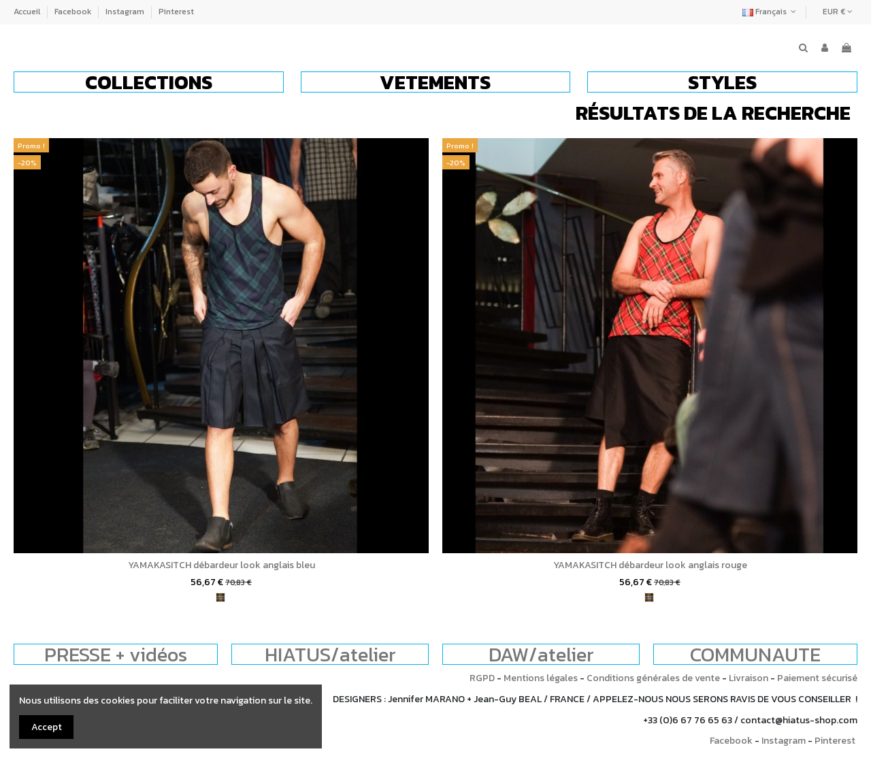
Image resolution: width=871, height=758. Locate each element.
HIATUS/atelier (330, 654)
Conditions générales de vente (653, 678)
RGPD (482, 678)
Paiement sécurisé (817, 678)
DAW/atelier (541, 654)
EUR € (838, 11)
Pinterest (176, 11)
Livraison (748, 678)
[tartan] (220, 597)
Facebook (73, 11)
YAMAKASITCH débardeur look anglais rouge (650, 565)
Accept (46, 727)
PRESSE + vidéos (115, 654)
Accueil (28, 11)
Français (770, 11)
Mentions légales (541, 678)
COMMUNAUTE (755, 654)
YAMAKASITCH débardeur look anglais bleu (221, 565)
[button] (148, 82)
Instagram (125, 11)
